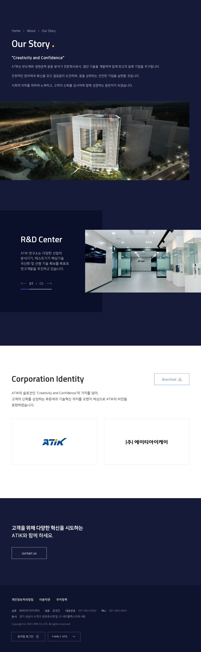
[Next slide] (49, 283)
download (172, 379)
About (31, 30)
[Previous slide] (23, 283)
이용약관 (44, 599)
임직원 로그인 (28, 636)
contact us (29, 553)
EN (182, 9)
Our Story (49, 30)
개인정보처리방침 (23, 599)
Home (16, 30)
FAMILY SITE (64, 636)
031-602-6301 (118, 610)
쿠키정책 (61, 599)
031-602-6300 (87, 610)
